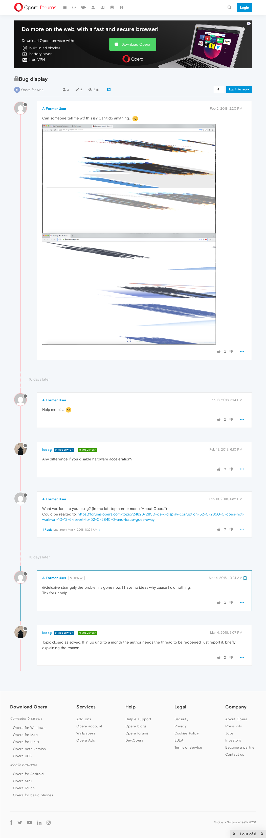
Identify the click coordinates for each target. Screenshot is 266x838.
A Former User (54, 109)
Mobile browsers (23, 765)
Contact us (234, 754)
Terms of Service (188, 747)
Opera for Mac (32, 90)
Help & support (138, 719)
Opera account (89, 726)
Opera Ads (85, 740)
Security (181, 719)
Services (86, 706)
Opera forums (137, 733)
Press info (233, 726)
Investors (233, 740)
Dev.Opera (134, 740)
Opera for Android (28, 774)
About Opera (236, 719)
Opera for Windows (29, 728)
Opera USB (22, 756)
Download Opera (135, 44)
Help (130, 706)
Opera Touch (24, 788)
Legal (180, 706)
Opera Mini (22, 781)
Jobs (229, 733)
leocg (47, 450)
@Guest (76, 578)
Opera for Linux (26, 742)
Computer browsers (26, 718)
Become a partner (240, 747)
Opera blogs (135, 726)
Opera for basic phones (33, 795)
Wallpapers (85, 733)
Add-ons (83, 719)
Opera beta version (29, 749)
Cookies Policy (186, 733)
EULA (178, 740)
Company (236, 706)
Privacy (180, 726)
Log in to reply (239, 89)
